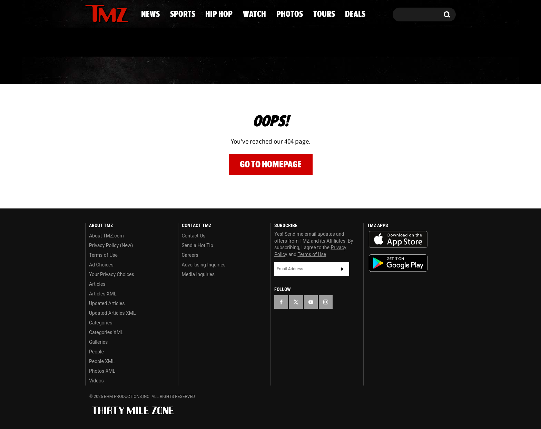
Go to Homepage (271, 164)
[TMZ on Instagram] (126, 13)
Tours (377, 70)
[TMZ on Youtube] (113, 12)
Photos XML (102, 371)
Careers (190, 255)
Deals (427, 70)
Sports (153, 70)
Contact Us (194, 235)
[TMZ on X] (101, 13)
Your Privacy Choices (111, 274)
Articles (97, 284)
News (102, 70)
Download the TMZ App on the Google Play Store (398, 263)
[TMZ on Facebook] (91, 13)
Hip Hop (211, 70)
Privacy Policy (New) (111, 245)
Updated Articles (107, 303)
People (96, 351)
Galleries (98, 342)
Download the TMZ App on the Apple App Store (398, 239)
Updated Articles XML (112, 313)
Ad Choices (101, 264)
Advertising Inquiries (204, 264)
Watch (267, 70)
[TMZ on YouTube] (311, 302)
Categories (100, 322)
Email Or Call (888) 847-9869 (164, 42)
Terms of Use (103, 255)
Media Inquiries (198, 274)
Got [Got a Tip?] (107, 42)
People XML (102, 361)
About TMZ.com (106, 235)
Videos (96, 380)
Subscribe (342, 269)
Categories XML (106, 332)
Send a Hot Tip (197, 245)
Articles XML (103, 293)
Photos (323, 70)
